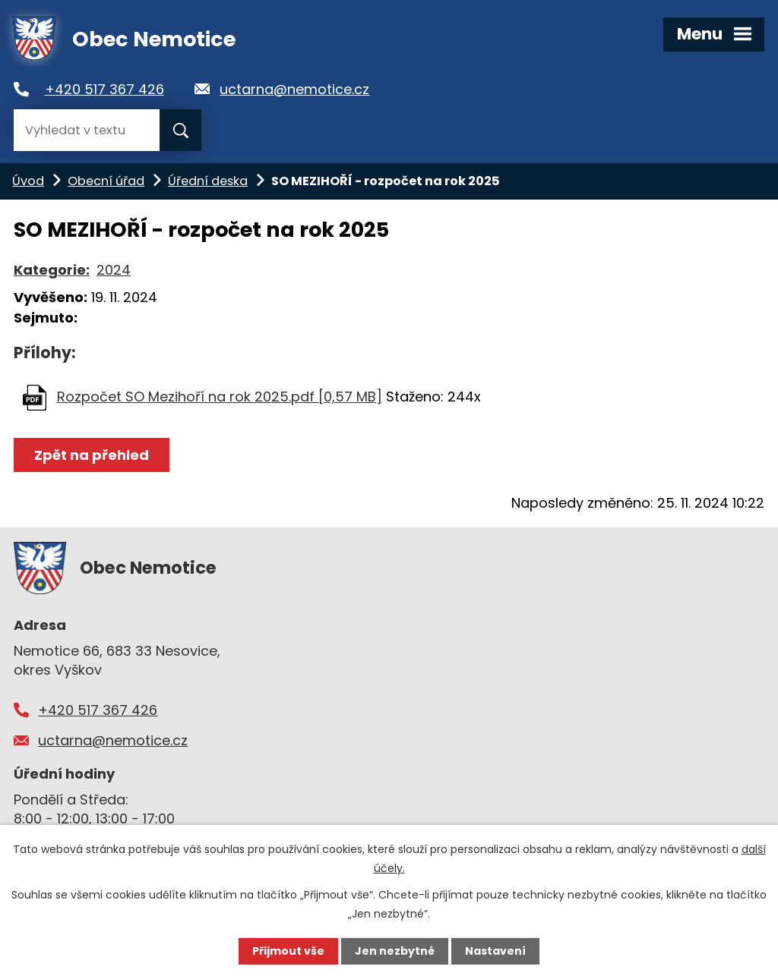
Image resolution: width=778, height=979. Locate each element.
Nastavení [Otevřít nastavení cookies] (495, 951)
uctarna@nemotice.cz (294, 89)
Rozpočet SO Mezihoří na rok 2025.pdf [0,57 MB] (219, 396)
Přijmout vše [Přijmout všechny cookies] (288, 951)
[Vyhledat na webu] (87, 130)
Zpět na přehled (91, 454)
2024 (113, 269)
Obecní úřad (106, 181)
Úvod (28, 181)
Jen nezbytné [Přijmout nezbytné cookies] (395, 951)
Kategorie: (52, 269)
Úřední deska (208, 181)
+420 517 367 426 (104, 89)
